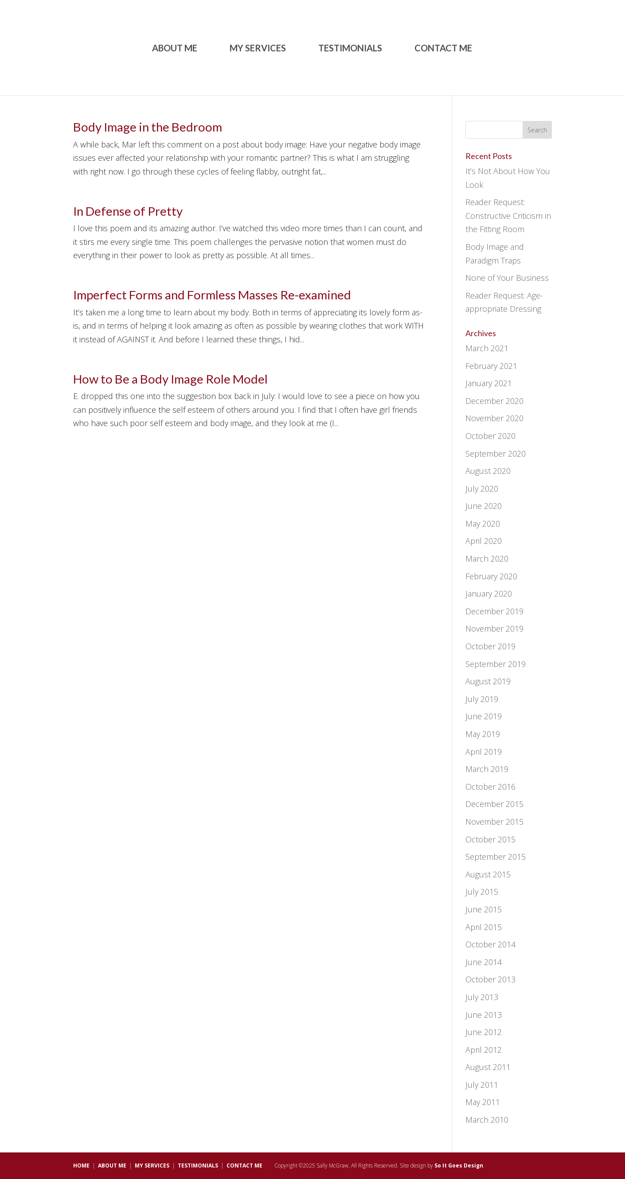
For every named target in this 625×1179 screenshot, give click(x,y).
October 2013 (490, 979)
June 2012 (483, 1032)
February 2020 (491, 576)
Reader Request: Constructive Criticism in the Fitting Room (508, 215)
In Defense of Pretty (128, 211)
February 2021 (491, 366)
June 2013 (483, 1014)
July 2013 (481, 997)
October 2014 (490, 944)
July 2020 (481, 488)
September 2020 (495, 453)
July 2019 (481, 699)
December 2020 (494, 401)
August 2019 (488, 681)
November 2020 (494, 418)
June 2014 (483, 962)
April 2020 (483, 540)
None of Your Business (507, 277)
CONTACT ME (443, 49)
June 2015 (483, 909)
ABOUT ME (174, 49)
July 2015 (481, 891)
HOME (81, 1165)
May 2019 (482, 734)
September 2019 (495, 664)
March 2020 (486, 558)
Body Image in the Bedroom (147, 127)
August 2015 (488, 874)
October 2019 (490, 646)
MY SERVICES (258, 49)
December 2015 (494, 804)
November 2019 (494, 628)
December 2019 (494, 611)
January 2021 (488, 383)
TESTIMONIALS (350, 49)
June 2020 (483, 505)
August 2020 (488, 470)
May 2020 (482, 523)
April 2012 (483, 1049)
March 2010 (486, 1119)
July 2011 (481, 1084)
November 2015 (494, 821)
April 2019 (483, 751)
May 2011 (482, 1102)
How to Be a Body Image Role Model (170, 379)
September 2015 (495, 856)
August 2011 (488, 1067)
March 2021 (486, 348)
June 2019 (483, 716)
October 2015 (490, 839)
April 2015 (483, 927)
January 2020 (488, 593)
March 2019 (486, 769)
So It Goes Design (458, 1165)
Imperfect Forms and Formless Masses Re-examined (212, 294)
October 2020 (490, 435)
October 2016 (490, 786)
